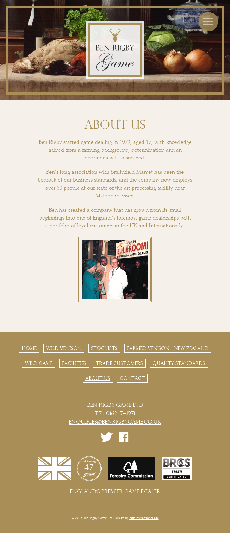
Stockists (104, 348)
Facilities (74, 363)
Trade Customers (119, 363)
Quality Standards (178, 363)
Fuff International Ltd (144, 518)
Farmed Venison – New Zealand (167, 348)
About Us (97, 378)
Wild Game (38, 363)
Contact (132, 378)
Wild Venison (63, 348)
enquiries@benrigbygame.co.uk (115, 421)
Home (29, 348)
